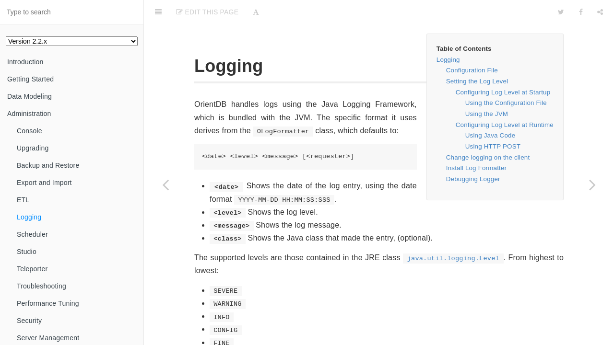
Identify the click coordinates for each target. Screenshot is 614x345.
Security (29, 320)
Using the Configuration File (506, 102)
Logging (29, 217)
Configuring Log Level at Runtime (505, 124)
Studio (26, 251)
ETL (23, 200)
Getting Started (30, 79)
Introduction (25, 62)
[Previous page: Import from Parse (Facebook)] (165, 184)
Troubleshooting (41, 286)
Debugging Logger (473, 179)
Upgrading (32, 148)
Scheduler (32, 234)
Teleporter (32, 269)
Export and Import (44, 182)
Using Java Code (490, 135)
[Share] (600, 12)
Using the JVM (486, 113)
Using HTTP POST (492, 146)
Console (29, 131)
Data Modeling (29, 96)
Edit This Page (207, 12)
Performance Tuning (48, 303)
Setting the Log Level (477, 81)
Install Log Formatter (476, 168)
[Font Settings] (256, 12)
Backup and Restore (48, 165)
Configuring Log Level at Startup (503, 92)
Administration (29, 113)
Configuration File (472, 70)
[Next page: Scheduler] (592, 184)
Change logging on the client (488, 157)
